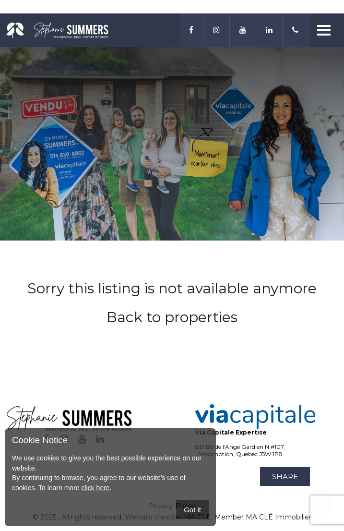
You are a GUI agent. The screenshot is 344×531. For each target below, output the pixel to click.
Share (285, 476)
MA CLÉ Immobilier (278, 517)
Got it (192, 510)
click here (95, 488)
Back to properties (172, 317)
